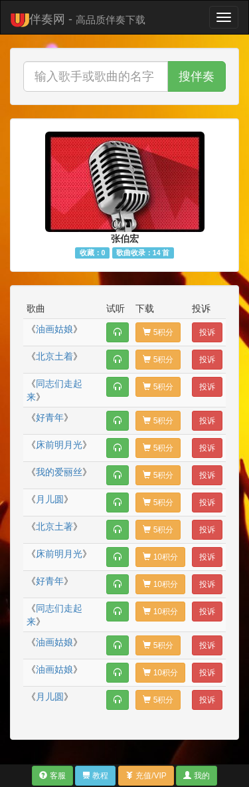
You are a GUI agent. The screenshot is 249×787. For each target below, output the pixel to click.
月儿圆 (50, 499)
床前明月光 (59, 444)
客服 (52, 775)
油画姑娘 (54, 329)
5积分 (158, 332)
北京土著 (54, 526)
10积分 (160, 557)
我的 (196, 775)
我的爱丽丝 (59, 472)
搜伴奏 (196, 76)
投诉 (207, 332)
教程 (95, 775)
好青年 (50, 417)
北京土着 (54, 356)
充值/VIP (146, 775)
